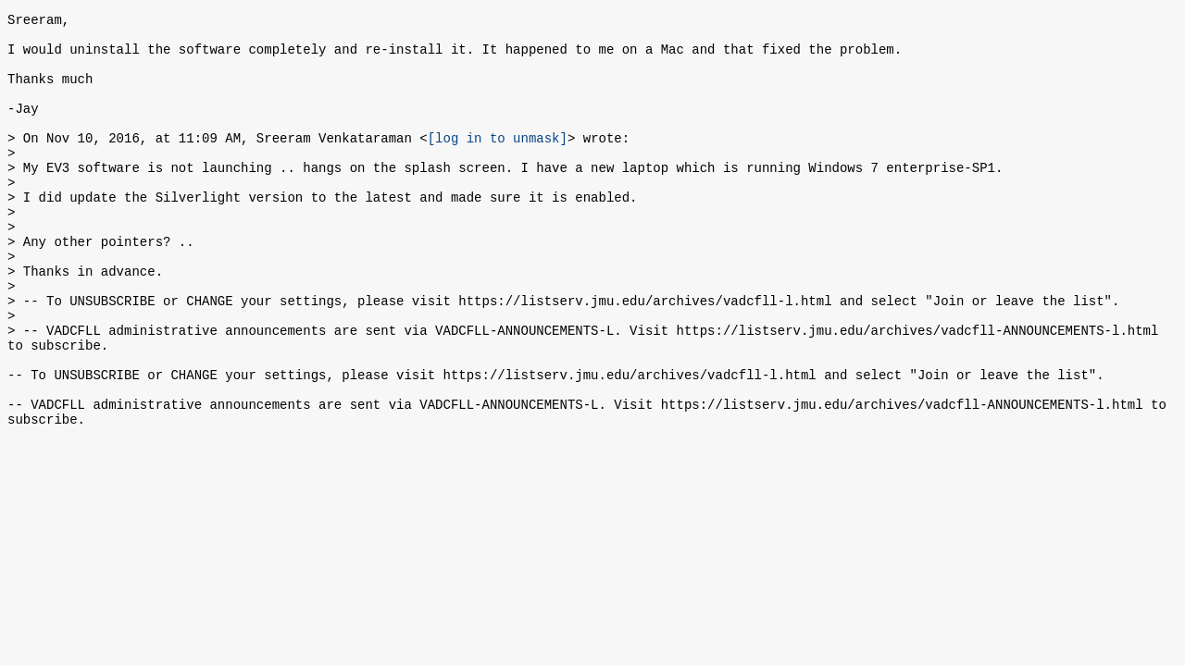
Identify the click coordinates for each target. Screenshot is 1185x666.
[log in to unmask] (498, 162)
